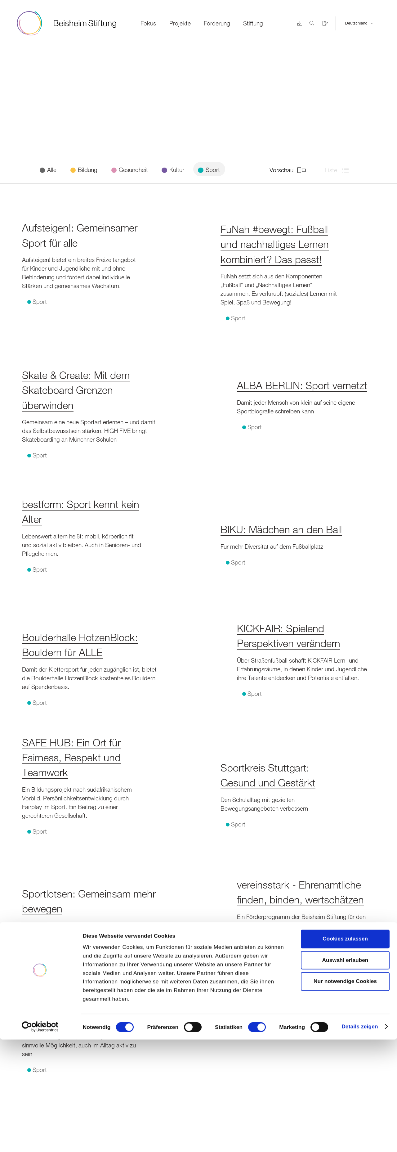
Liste (339, 170)
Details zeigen (359, 1139)
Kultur (176, 169)
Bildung (86, 169)
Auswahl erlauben (345, 1072)
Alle (51, 169)
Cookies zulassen (345, 1051)
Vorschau (290, 170)
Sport (212, 169)
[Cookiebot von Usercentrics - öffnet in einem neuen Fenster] (40, 1139)
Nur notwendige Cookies (345, 1094)
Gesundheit (132, 169)
